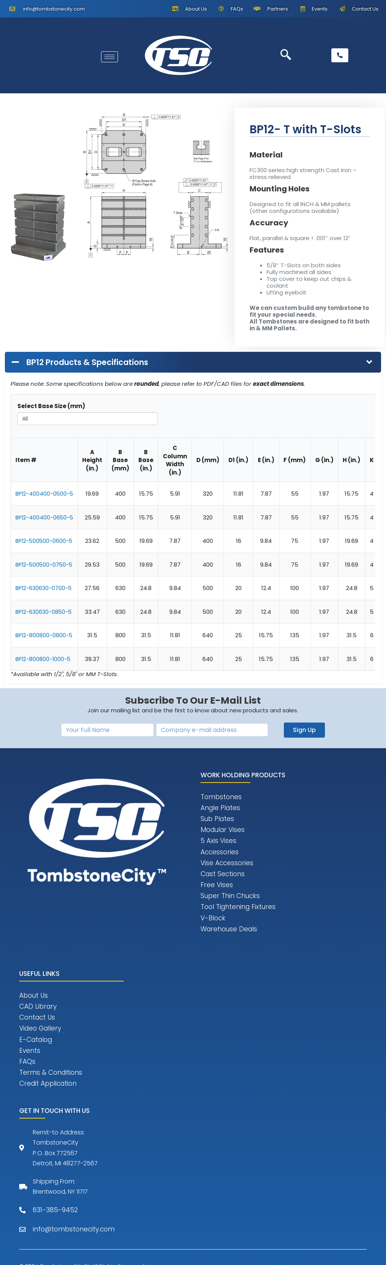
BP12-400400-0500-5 (45, 494)
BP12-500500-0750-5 (45, 565)
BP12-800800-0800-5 (44, 635)
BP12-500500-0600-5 (45, 541)
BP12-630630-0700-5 (44, 588)
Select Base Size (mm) (51, 406)
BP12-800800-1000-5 (43, 659)
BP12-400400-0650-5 (45, 517)
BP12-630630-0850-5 (44, 612)
